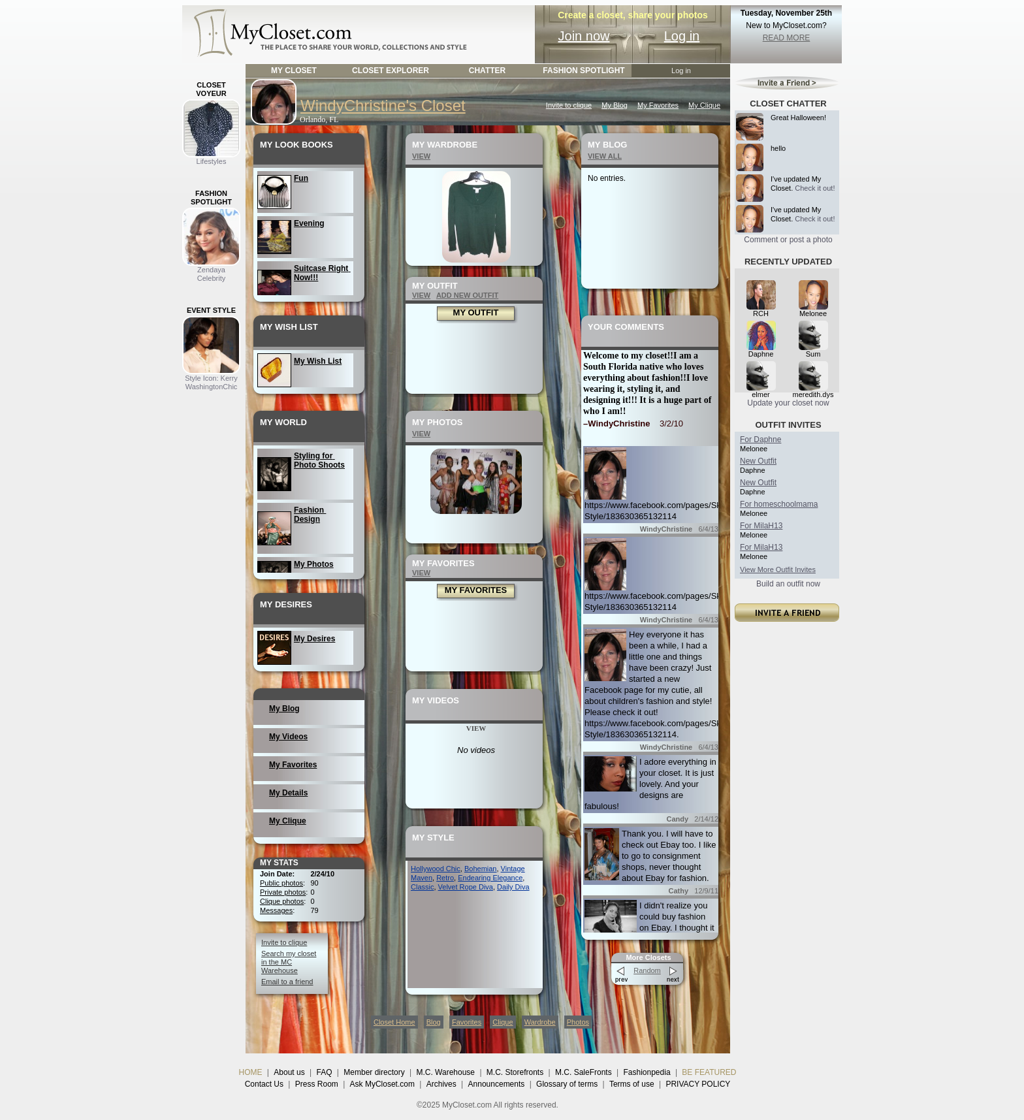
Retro (445, 878)
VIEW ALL (605, 156)
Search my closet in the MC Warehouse (288, 962)
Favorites (466, 1022)
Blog (433, 1022)
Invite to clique (569, 105)
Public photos (281, 883)
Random (647, 970)
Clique (502, 1022)
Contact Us (264, 1084)
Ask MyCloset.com (382, 1084)
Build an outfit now (788, 583)
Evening (309, 223)
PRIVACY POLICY (697, 1084)
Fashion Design (310, 514)
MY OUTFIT (476, 312)
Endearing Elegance (490, 878)
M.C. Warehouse (445, 1072)
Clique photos (282, 901)
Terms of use (631, 1084)
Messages (276, 910)
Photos (578, 1022)
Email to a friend (287, 981)
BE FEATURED (709, 1072)
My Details (288, 792)
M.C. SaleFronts (583, 1072)
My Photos (314, 564)
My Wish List (318, 361)
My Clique (704, 105)
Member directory (374, 1072)
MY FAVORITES (476, 590)
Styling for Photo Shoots (319, 460)
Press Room (316, 1084)
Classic (422, 887)
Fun (301, 178)
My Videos (288, 736)
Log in (682, 36)
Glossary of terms (567, 1084)
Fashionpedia (647, 1072)
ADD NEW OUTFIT (467, 295)
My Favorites (658, 105)
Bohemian (480, 868)
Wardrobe (540, 1022)
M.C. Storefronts (515, 1072)
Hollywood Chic (435, 868)
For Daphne (760, 439)
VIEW (421, 156)
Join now (584, 36)
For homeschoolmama (779, 504)
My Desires (314, 638)
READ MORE (786, 37)
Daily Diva (513, 887)
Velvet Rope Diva (465, 887)
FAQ (324, 1072)
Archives (441, 1084)
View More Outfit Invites (778, 569)
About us (289, 1072)
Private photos (283, 892)
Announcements (496, 1084)
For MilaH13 (761, 525)
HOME (251, 1072)
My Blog (614, 105)
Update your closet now (788, 403)
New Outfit (758, 461)
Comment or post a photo (788, 239)
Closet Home (394, 1022)
